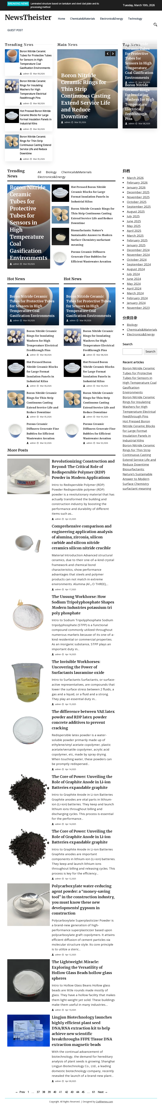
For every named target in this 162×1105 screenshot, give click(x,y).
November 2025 (138, 197)
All (39, 172)
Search (127, 344)
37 (38, 1092)
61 (93, 1092)
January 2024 (136, 303)
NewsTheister (28, 17)
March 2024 (135, 293)
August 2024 (136, 269)
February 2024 (137, 298)
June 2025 (134, 221)
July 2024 (133, 274)
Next (100, 1092)
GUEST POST (15, 30)
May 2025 (134, 226)
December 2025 (138, 192)
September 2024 (139, 264)
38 (43, 1092)
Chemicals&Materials (82, 18)
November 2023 (138, 308)
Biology (51, 172)
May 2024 (134, 284)
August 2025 (136, 211)
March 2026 (135, 178)
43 (72, 1092)
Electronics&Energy (111, 18)
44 (77, 1092)
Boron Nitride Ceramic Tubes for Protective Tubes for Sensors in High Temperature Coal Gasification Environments (36, 60)
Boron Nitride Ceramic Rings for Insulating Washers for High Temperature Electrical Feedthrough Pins (33, 89)
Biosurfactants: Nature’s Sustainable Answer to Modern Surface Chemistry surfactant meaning (137, 479)
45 (83, 1092)
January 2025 (136, 245)
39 (49, 1092)
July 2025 (133, 216)
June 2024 (134, 279)
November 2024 (138, 255)
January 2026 (136, 187)
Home (61, 18)
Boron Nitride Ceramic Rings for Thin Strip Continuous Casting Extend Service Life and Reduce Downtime (35, 145)
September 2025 (139, 207)
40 (54, 1092)
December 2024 (138, 250)
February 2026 (137, 182)
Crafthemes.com (104, 1101)
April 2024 (134, 288)
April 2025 (134, 231)
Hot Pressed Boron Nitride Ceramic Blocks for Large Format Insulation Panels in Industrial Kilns (139, 431)
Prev (22, 1092)
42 (66, 1092)
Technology (135, 18)
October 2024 (136, 260)
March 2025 (135, 236)
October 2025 (136, 202)
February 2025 (137, 240)
